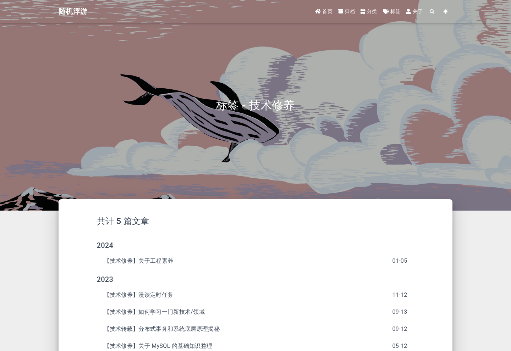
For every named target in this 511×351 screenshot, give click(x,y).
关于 (414, 11)
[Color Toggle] (445, 11)
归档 (346, 11)
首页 (324, 11)
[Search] (432, 11)
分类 (369, 11)
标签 (392, 11)
